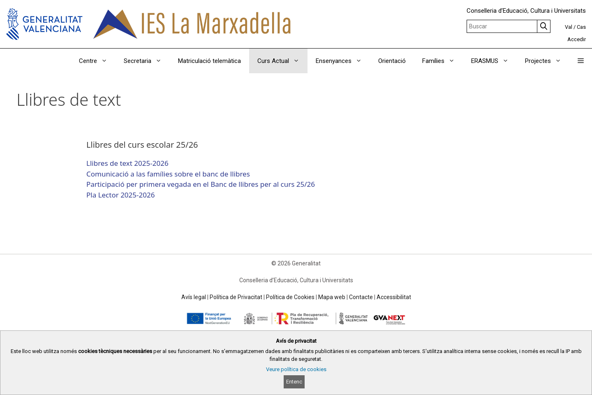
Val (568, 27)
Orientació (392, 61)
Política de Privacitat (236, 297)
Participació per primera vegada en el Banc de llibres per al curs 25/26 (200, 184)
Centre (97, 61)
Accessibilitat (394, 297)
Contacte (361, 297)
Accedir (576, 39)
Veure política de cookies (296, 369)
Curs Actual (282, 61)
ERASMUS (494, 61)
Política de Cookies (290, 297)
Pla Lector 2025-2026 (120, 195)
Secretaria (147, 61)
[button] (580, 61)
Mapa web (331, 297)
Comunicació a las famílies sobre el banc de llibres (168, 174)
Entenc (294, 382)
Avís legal (193, 297)
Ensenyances (343, 61)
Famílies (442, 61)
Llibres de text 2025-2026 (127, 163)
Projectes (547, 61)
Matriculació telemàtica (209, 61)
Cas (581, 27)
